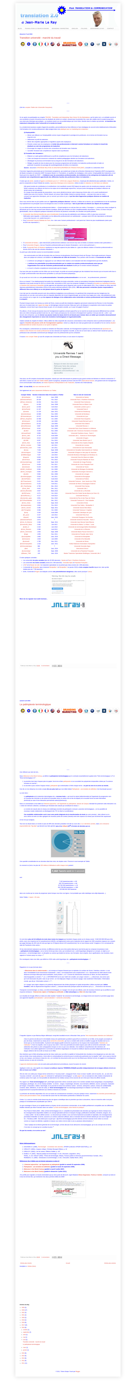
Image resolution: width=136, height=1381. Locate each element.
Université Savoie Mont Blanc (82, 507)
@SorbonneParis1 (26, 399)
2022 (23, 1312)
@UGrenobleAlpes (26, 546)
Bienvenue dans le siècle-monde (36, 970)
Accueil (68, 1263)
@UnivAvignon (26, 452)
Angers (37, 571)
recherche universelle (57, 1041)
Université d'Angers (82, 438)
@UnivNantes (26, 397)
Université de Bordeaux (82, 414)
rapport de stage (43, 305)
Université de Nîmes (82, 541)
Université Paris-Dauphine (82, 419)
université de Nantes (31, 243)
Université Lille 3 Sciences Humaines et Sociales (82, 431)
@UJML (26, 440)
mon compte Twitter (32, 336)
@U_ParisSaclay (26, 486)
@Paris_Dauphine (26, 419)
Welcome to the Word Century (32, 776)
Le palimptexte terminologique (35, 704)
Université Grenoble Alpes (82, 546)
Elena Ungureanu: (90, 1175)
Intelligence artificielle (56, 992)
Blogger (78, 1371)
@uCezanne (26, 539)
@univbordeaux (26, 414)
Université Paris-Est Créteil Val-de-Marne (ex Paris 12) (82, 493)
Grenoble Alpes (68, 562)
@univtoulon (26, 467)
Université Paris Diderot (82, 423)
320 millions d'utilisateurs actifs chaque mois (54, 865)
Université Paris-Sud (82, 515)
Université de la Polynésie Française (82, 551)
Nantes (64, 560)
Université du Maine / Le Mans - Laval (82, 524)
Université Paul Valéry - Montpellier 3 (82, 505)
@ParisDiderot (26, 423)
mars (24, 1347)
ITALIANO (84, 28)
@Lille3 (26, 431)
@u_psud (26, 515)
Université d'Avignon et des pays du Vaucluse (82, 452)
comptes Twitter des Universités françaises (38, 107)
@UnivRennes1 (26, 426)
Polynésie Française (81, 562)
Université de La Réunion (82, 529)
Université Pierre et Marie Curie (82, 404)
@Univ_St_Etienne (26, 522)
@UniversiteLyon (26, 416)
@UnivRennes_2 (26, 495)
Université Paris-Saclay (82, 486)
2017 (23, 1325)
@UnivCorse (26, 464)
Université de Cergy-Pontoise (82, 462)
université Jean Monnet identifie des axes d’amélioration (41, 214)
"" (99, 1035)
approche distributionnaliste (29, 1064)
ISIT (25, 565)
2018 (23, 1322)
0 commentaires (45, 665)
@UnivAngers (26, 438)
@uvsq (26, 450)
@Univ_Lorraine (26, 445)
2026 (23, 1307)
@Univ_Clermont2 (26, 532)
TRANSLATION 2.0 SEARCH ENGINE (37, 28)
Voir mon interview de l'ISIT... (42, 386)
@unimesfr (26, 541)
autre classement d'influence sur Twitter (44, 390)
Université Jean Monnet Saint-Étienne (82, 522)
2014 (23, 1355)
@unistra (26, 411)
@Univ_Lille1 (26, 435)
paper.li (79, 1076)
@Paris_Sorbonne (26, 402)
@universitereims (26, 483)
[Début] (90, 571)
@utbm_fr (26, 527)
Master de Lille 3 (35, 565)
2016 (23, 1327)
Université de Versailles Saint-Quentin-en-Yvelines (82, 450)
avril (24, 1339)
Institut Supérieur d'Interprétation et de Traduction (59, 382)
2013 (23, 1358)
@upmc (26, 404)
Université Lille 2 (82, 488)
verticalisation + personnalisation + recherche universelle (52, 998)
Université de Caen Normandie (82, 447)
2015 (23, 1353)
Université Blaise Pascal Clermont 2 (82, 532)
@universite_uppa (26, 498)
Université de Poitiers (82, 479)
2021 (23, 1315)
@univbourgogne (26, 476)
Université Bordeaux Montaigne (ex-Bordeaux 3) (82, 455)
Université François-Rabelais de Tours (82, 459)
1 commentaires (45, 1257)
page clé (43, 1076)
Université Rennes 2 (82, 495)
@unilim (26, 474)
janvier (25, 1350)
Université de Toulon (82, 467)
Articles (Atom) (32, 1266)
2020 (23, 1317)
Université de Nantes (82, 397)
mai (24, 1337)
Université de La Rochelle (82, 491)
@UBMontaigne (26, 455)
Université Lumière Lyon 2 (82, 407)
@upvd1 (26, 517)
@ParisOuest (26, 428)
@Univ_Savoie (26, 507)
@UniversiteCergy (26, 462)
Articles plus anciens (110, 1263)
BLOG (20, 28)
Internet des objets (40, 992)
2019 (23, 1320)
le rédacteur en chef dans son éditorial (96, 183)
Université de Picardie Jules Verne (82, 534)
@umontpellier (25, 536)
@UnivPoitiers (26, 479)
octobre (25, 1329)
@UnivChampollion (26, 543)
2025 (23, 1310)
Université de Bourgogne (82, 476)
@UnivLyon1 (26, 421)
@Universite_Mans (26, 524)
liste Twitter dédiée (42, 380)
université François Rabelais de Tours (38, 220)
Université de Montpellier (82, 536)
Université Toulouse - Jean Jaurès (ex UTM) (82, 481)
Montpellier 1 (53, 567)
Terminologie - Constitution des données (50, 1147)
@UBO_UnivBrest (26, 469)
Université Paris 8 (82, 409)
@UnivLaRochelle (26, 491)
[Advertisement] (68, 684)
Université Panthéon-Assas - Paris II (82, 433)
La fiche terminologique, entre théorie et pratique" (69, 1107)
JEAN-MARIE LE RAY (97, 28)
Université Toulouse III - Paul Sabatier (82, 500)
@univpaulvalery (26, 505)
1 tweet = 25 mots (34, 897)
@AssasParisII (26, 433)
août (24, 1334)
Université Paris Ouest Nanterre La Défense (82, 428)
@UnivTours (26, 459)
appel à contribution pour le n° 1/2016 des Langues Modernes (60, 181)
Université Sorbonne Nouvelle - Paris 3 (82, 519)
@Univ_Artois (26, 503)
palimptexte (53, 785)
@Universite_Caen (26, 447)
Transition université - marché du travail (40, 37)
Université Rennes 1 (82, 426)
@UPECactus (26, 493)
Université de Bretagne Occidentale (82, 469)
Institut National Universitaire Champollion (82, 543)
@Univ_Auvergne (26, 471)
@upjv (26, 534)
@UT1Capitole (26, 510)
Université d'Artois (82, 503)
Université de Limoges (82, 474)
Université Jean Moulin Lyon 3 (82, 440)
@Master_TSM (26, 553)
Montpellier (36, 567)
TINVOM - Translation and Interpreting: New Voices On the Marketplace (67, 117)
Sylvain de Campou (83, 803)
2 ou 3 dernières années (87, 824)
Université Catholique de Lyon (82, 512)
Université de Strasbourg (82, 411)
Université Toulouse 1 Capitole (82, 510)
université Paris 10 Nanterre (36, 247)
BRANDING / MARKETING (60, 28)
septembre (26, 1332)
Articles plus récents (26, 1263)
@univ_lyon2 (26, 407)
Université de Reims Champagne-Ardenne (82, 483)
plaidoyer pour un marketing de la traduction (74, 129)
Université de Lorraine (82, 445)
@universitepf (26, 551)
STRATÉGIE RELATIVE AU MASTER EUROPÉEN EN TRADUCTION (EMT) (60, 167)
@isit (26, 548)
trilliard (64, 826)
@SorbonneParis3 (26, 519)
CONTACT (110, 28)
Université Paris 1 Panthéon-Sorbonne (82, 399)
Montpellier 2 (63, 567)
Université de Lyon (82, 416)
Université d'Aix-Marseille (82, 539)
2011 (23, 1363)
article (31, 181)
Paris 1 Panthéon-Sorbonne (76, 560)
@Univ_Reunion (26, 529)
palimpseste (67, 781)
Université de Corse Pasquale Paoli (82, 464)
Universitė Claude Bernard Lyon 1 (82, 421)
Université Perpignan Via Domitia (82, 517)
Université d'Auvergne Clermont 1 (82, 471)
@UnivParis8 (26, 409)
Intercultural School (88, 380)
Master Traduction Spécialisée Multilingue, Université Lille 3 (82, 553)
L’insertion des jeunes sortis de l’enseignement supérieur (43, 323)
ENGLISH (75, 28)
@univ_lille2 (26, 488)
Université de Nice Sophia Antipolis (82, 443)
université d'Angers (33, 245)
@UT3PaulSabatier (26, 500)
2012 (23, 1360)
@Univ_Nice (26, 443)
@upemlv (26, 457)
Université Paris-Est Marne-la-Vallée (82, 457)
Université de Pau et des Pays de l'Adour (82, 498)
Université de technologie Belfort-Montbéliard (82, 527)
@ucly (26, 512)
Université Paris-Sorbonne (82, 402)
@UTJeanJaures (26, 481)
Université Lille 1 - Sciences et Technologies (82, 435)
